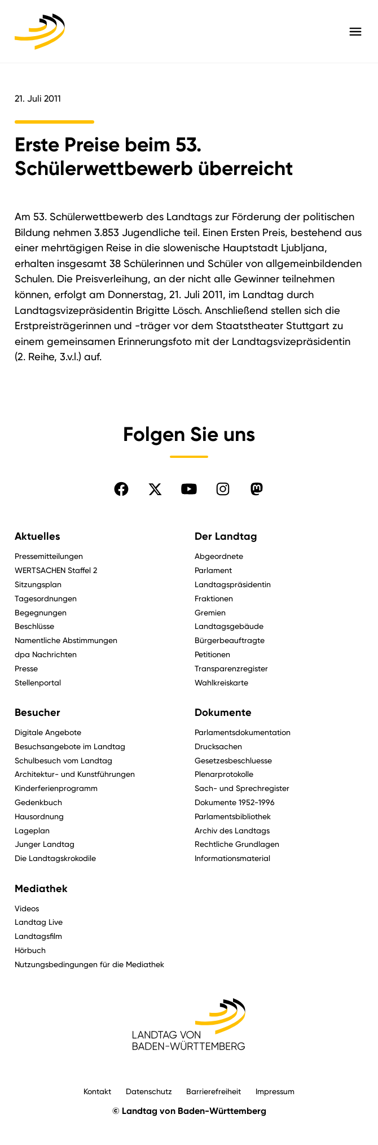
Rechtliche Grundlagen (237, 844)
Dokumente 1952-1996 (235, 802)
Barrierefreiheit (213, 1091)
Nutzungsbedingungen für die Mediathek (89, 964)
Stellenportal (38, 682)
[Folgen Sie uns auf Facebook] (121, 489)
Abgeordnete (219, 556)
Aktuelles (37, 536)
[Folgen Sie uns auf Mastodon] (256, 489)
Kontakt (97, 1091)
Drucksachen (218, 746)
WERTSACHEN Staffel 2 (56, 570)
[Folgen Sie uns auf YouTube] (189, 489)
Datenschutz (149, 1091)
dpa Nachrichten (46, 654)
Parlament (213, 570)
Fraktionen (214, 598)
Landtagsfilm (38, 936)
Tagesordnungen (46, 598)
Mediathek (41, 888)
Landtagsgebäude (229, 626)
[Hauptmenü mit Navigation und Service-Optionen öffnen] (355, 31)
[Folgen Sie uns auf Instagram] (222, 489)
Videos (27, 908)
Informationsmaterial (232, 858)
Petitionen (212, 654)
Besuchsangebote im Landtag (70, 746)
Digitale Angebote (48, 732)
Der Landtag (226, 536)
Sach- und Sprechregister (242, 788)
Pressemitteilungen (49, 556)
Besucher (37, 712)
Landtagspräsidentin (233, 584)
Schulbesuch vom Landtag (63, 760)
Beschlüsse (34, 626)
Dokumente (223, 712)
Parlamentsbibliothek (233, 816)
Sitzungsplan (38, 584)
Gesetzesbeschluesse (233, 760)
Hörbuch (30, 950)
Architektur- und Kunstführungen (75, 774)
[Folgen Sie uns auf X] (155, 489)
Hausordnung (39, 816)
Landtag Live (39, 922)
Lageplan (32, 830)
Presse (26, 668)
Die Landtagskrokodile (55, 858)
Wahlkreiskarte (221, 682)
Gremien (210, 612)
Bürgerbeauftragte (230, 640)
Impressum (275, 1091)
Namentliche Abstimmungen (66, 640)
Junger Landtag (44, 844)
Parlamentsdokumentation (243, 732)
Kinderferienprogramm (56, 788)
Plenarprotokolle (224, 774)
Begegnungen (41, 612)
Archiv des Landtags (232, 830)
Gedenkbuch (38, 802)
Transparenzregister (231, 668)
